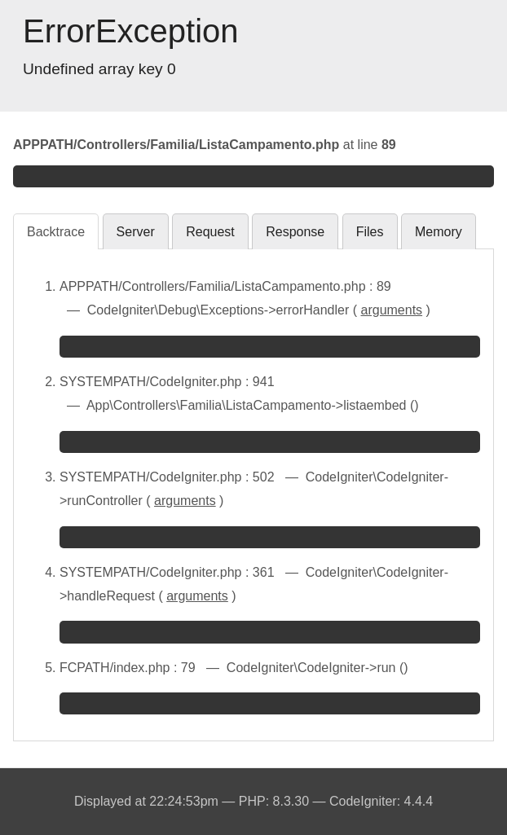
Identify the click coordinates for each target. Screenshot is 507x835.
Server (136, 232)
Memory (438, 232)
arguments (392, 310)
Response (295, 232)
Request (210, 232)
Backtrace (56, 232)
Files (370, 232)
